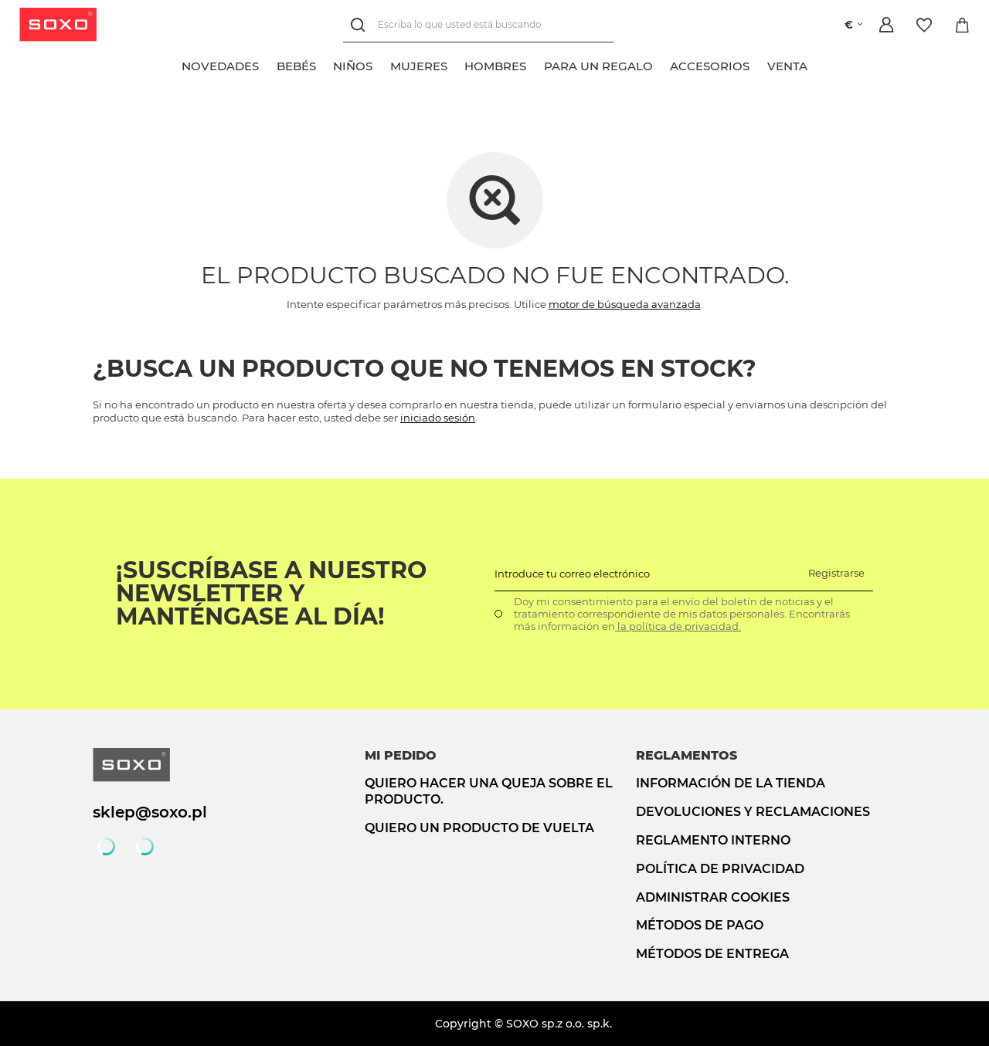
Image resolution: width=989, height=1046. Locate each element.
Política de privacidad (720, 869)
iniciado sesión (437, 417)
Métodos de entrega (712, 953)
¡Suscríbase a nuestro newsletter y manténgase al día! (271, 593)
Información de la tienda (730, 783)
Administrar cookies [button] (713, 897)
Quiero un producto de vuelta (479, 828)
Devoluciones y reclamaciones (753, 811)
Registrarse (836, 573)
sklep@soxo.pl (150, 812)
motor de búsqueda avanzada (625, 304)
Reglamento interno (713, 840)
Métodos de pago (699, 925)
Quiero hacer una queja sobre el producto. (489, 791)
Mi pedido (401, 755)
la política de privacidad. (678, 626)
